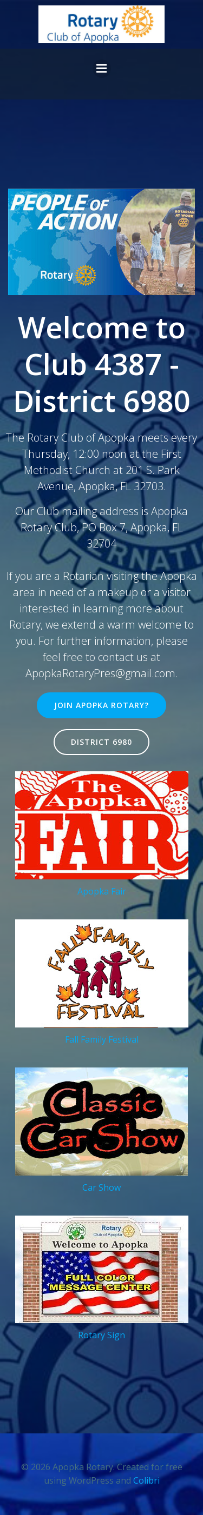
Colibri (146, 1480)
